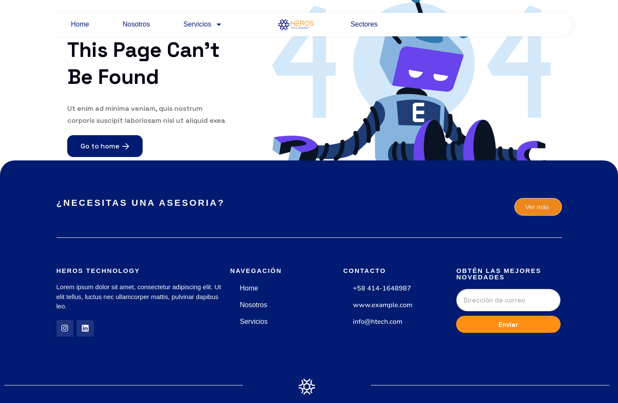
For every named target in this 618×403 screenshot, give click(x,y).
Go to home (105, 146)
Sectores (363, 24)
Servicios (202, 24)
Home (80, 24)
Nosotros (136, 24)
